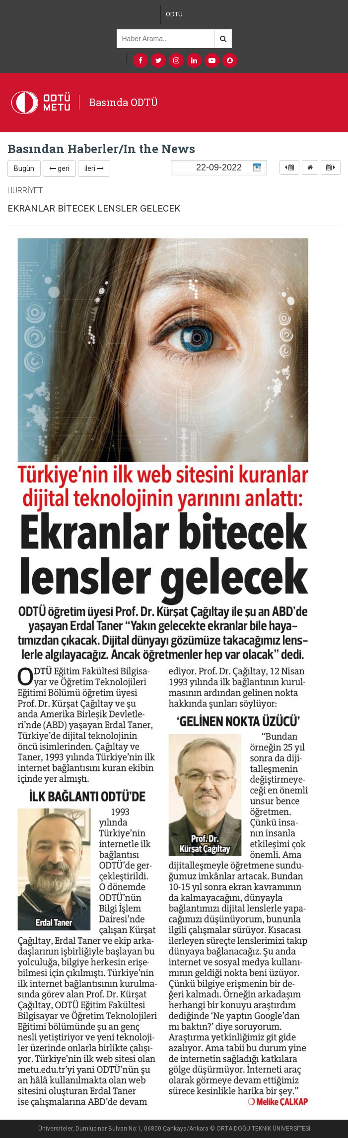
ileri (94, 168)
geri (59, 168)
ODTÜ (174, 14)
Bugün (24, 168)
